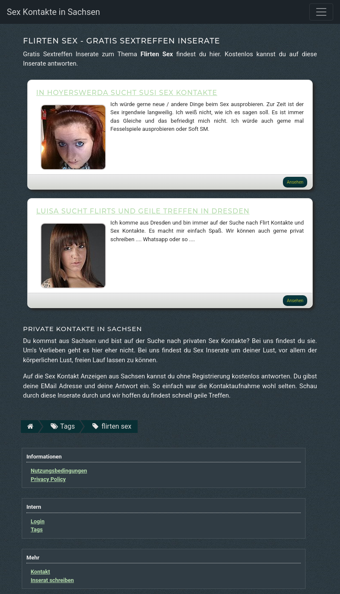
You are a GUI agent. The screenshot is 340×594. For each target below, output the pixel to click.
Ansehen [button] (295, 182)
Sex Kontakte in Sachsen (53, 12)
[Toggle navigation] (321, 11)
